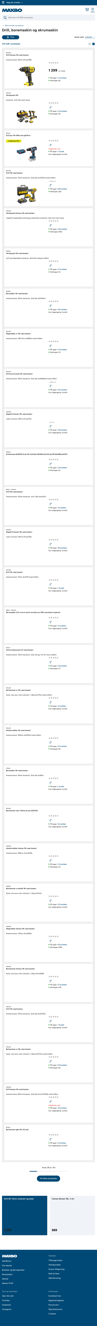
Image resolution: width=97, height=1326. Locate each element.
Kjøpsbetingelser (56, 1300)
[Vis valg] (90, 37)
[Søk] (48, 18)
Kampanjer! (7, 1274)
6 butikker (62, 824)
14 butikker (62, 864)
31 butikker (62, 746)
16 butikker (62, 666)
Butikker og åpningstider (13, 1270)
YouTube (6, 1300)
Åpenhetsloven (55, 1309)
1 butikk (61, 151)
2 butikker (62, 626)
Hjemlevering (54, 1278)
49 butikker (62, 229)
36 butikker (62, 309)
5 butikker (62, 706)
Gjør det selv (8, 1296)
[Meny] (92, 10)
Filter (11, 37)
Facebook (6, 1304)
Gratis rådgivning (56, 1269)
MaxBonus (6, 1261)
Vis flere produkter (48, 1178)
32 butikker (62, 904)
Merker (5, 1278)
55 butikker (62, 944)
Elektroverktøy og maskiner (14, 25)
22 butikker (62, 467)
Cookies (52, 1313)
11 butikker (62, 78)
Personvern (53, 1304)
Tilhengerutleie (55, 1260)
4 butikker (62, 508)
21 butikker (62, 269)
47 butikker (62, 349)
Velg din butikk (14, 2)
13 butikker (62, 1108)
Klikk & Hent (53, 1273)
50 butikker (62, 548)
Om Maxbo (7, 1265)
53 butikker (62, 1065)
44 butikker (62, 111)
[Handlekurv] (87, 9)
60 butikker (62, 189)
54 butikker (62, 390)
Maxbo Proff (7, 1283)
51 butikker (62, 985)
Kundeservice (54, 1296)
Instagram (6, 1309)
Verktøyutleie (54, 1264)
